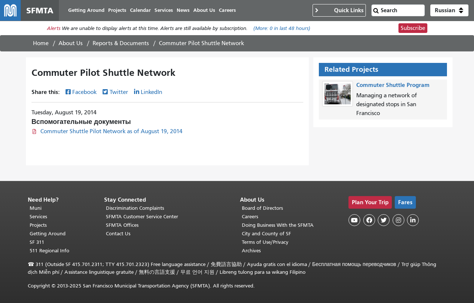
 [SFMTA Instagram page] (398, 220)
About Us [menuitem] (204, 10)
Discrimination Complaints (135, 208)
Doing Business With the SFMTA (278, 225)
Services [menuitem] (163, 10)
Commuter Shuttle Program (393, 84)
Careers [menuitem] (227, 10)
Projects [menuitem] (117, 10)
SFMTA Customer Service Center (142, 216)
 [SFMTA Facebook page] (369, 220)
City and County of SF (266, 233)
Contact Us (118, 233)
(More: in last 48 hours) (281, 28)
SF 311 (37, 242)
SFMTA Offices (122, 225)
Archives (251, 251)
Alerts (53, 28)
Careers (250, 216)
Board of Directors (262, 208)
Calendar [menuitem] (140, 10)
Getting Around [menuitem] (86, 10)
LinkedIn (151, 92)
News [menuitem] (183, 10)
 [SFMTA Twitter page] (384, 220)
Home (41, 43)
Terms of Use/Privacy (265, 242)
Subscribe (413, 28)
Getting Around (48, 233)
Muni (35, 208)
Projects (38, 225)
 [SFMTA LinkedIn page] (412, 220)
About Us (71, 43)
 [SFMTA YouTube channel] (354, 220)
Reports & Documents (121, 43)
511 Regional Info (49, 251)
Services (38, 216)
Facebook (84, 92)
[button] (449, 10)
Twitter (119, 92)
